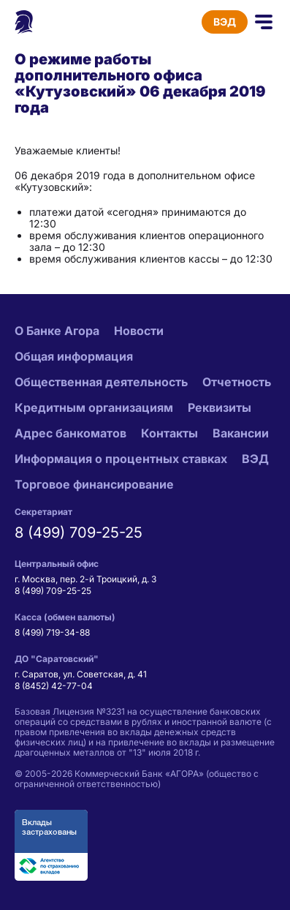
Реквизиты (219, 407)
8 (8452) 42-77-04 (54, 685)
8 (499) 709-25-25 (78, 532)
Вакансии (241, 433)
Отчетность (236, 382)
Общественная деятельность (101, 382)
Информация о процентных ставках (121, 458)
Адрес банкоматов (70, 433)
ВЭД (224, 21)
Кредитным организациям (94, 407)
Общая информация (74, 356)
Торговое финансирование (94, 484)
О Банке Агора (57, 330)
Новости (139, 330)
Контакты (169, 433)
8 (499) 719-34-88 (52, 632)
